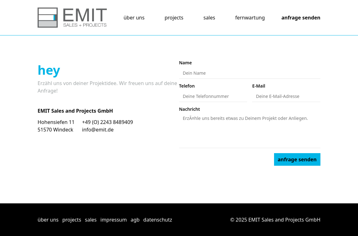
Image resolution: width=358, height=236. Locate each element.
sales (209, 17)
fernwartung (250, 17)
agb (135, 219)
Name (185, 63)
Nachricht (189, 109)
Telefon (187, 86)
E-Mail (258, 86)
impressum (114, 219)
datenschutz (157, 219)
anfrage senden (301, 17)
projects (173, 17)
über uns (133, 17)
